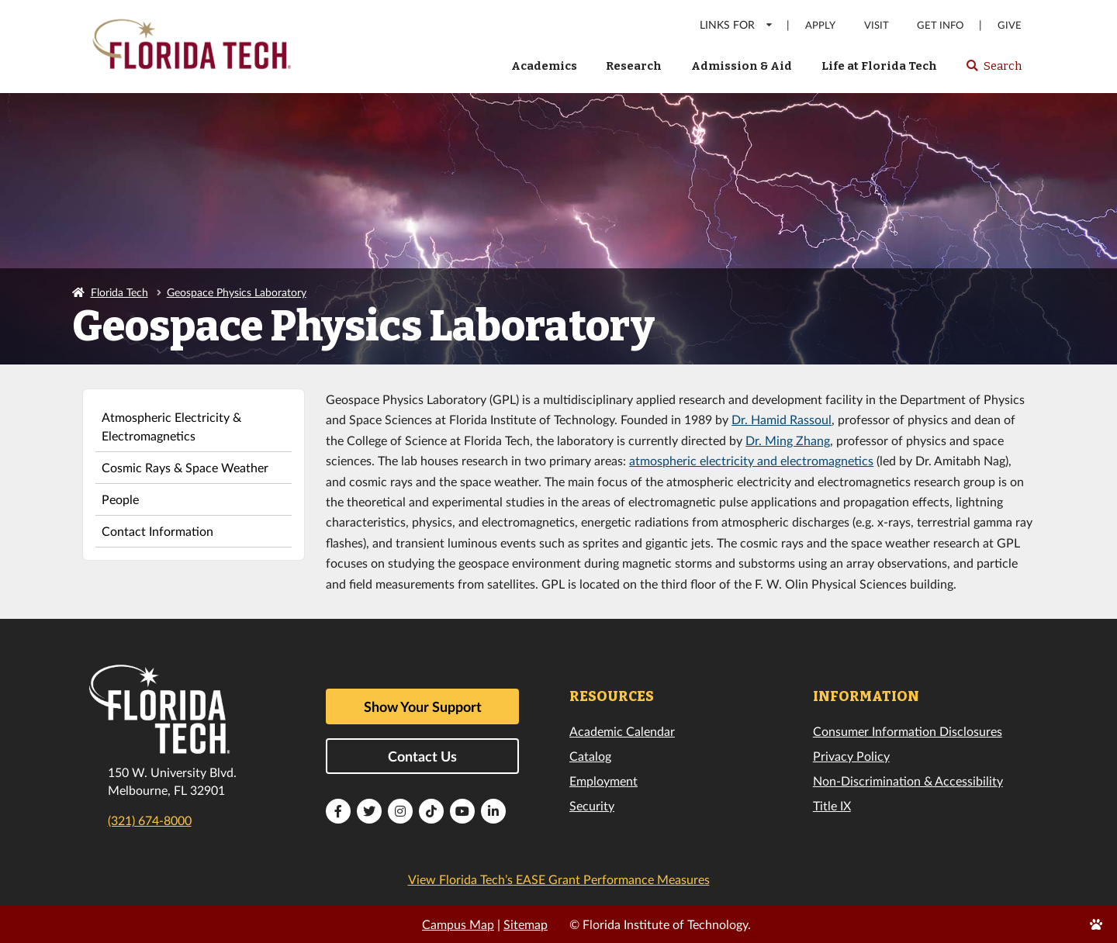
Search (993, 70)
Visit (876, 25)
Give (1010, 25)
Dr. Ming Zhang (787, 440)
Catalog (590, 755)
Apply (820, 25)
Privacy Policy (851, 755)
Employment (603, 780)
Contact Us (422, 756)
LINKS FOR (736, 24)
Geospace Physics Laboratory (236, 292)
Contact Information (157, 530)
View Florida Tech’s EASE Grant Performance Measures (559, 879)
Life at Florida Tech (879, 66)
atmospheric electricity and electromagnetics (751, 460)
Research (634, 66)
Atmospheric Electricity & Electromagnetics (171, 426)
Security (591, 805)
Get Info (940, 25)
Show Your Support (423, 706)
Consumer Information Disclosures (907, 731)
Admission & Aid (741, 66)
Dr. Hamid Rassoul (781, 419)
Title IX (832, 805)
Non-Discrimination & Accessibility (908, 780)
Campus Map (458, 924)
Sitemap (525, 924)
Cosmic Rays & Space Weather (185, 467)
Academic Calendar (622, 731)
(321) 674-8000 (150, 820)
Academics (544, 66)
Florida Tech (119, 292)
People (120, 499)
